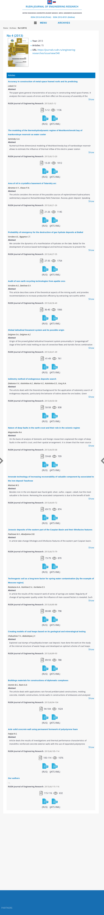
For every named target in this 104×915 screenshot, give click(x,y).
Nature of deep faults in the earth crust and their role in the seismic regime (44, 428)
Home (5, 28)
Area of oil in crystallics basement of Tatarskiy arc (32, 183)
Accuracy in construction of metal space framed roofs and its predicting (42, 81)
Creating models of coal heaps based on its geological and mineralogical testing (47, 631)
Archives (64, 23)
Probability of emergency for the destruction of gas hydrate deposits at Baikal (45, 232)
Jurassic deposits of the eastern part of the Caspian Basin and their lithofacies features (50, 529)
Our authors (14, 778)
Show (91, 99)
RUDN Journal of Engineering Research (52, 9)
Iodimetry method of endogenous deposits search (32, 379)
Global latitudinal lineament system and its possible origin (36, 330)
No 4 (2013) (22, 28)
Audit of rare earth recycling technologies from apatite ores (36, 281)
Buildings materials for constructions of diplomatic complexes (38, 680)
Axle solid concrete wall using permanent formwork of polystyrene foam (43, 729)
